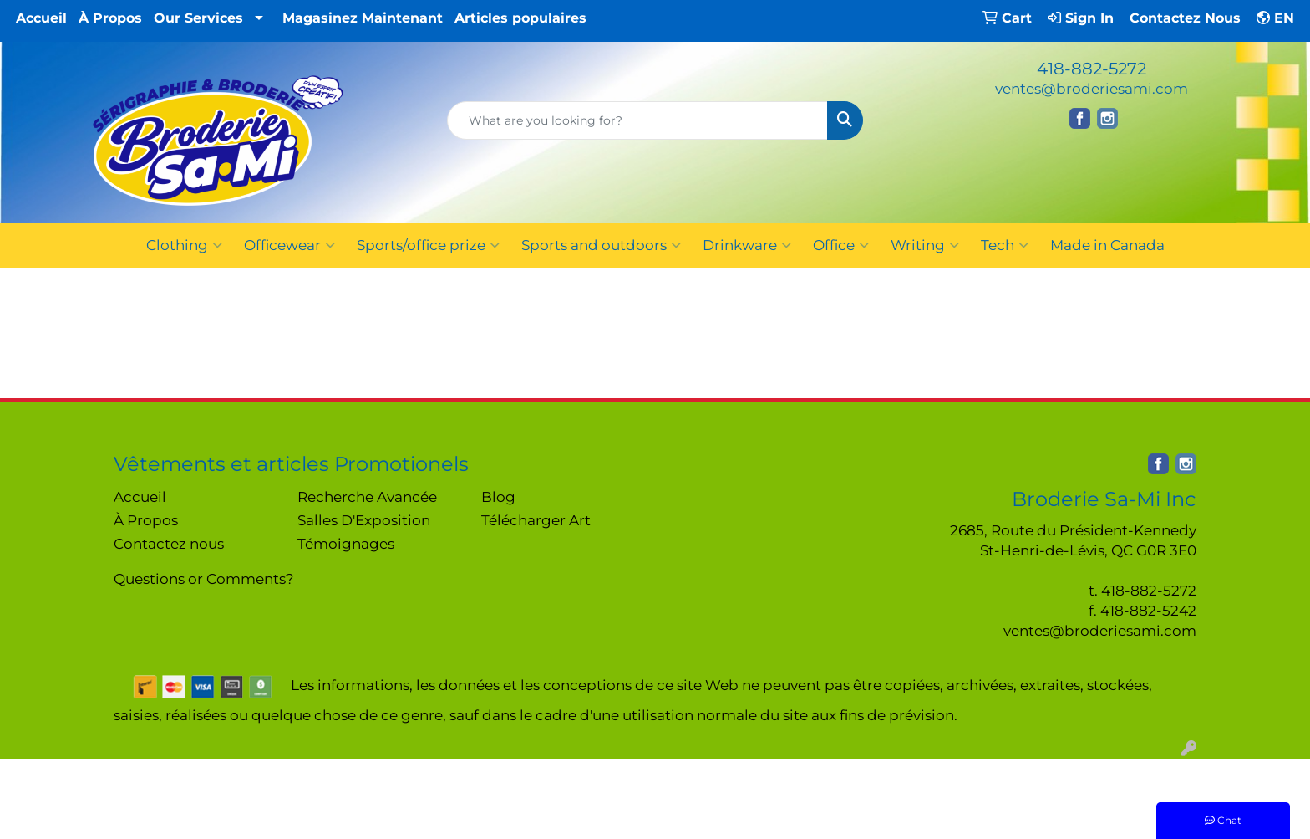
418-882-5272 (1091, 69)
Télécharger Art (536, 520)
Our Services (198, 18)
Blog (498, 496)
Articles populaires (520, 18)
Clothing (184, 245)
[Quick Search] (638, 120)
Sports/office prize (428, 245)
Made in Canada (1107, 244)
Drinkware (747, 245)
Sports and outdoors (601, 245)
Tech (1004, 245)
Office (841, 245)
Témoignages (345, 543)
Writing (925, 245)
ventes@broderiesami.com (1091, 88)
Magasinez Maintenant (362, 18)
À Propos (110, 18)
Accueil (41, 18)
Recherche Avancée (367, 496)
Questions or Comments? (204, 578)
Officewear (289, 245)
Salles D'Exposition (363, 520)
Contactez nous (169, 543)
